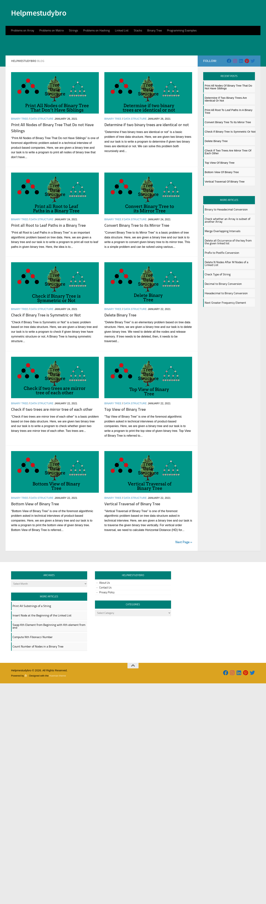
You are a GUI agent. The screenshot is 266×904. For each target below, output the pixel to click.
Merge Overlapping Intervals (222, 266)
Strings (73, 30)
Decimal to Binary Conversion (223, 319)
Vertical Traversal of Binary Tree (132, 539)
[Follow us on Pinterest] (247, 96)
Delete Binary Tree (120, 350)
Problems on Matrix (51, 30)
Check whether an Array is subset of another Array (227, 255)
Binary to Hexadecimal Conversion (226, 244)
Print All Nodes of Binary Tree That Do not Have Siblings (228, 122)
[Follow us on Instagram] (235, 96)
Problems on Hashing (96, 30)
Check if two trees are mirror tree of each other (52, 444)
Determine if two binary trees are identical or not (146, 159)
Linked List (122, 30)
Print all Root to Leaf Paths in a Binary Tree (48, 260)
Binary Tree (154, 30)
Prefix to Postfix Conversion (222, 288)
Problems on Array (22, 30)
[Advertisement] (133, 63)
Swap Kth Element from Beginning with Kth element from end (49, 661)
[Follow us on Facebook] (229, 96)
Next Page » (183, 577)
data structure (41, 153)
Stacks (138, 30)
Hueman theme (57, 710)
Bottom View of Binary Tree (35, 539)
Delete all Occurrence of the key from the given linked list (228, 277)
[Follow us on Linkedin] (241, 96)
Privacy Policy (107, 627)
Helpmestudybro (38, 13)
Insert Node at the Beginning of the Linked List (42, 650)
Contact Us (105, 622)
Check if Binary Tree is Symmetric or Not (46, 350)
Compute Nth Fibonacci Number (33, 672)
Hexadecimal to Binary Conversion (226, 328)
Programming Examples (182, 30)
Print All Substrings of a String (32, 641)
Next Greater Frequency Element (225, 338)
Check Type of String (218, 309)
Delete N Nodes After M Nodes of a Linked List (226, 299)
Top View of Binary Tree (125, 444)
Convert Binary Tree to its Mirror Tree (136, 260)
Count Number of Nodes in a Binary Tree (38, 681)
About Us (104, 618)
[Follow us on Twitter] (252, 96)
